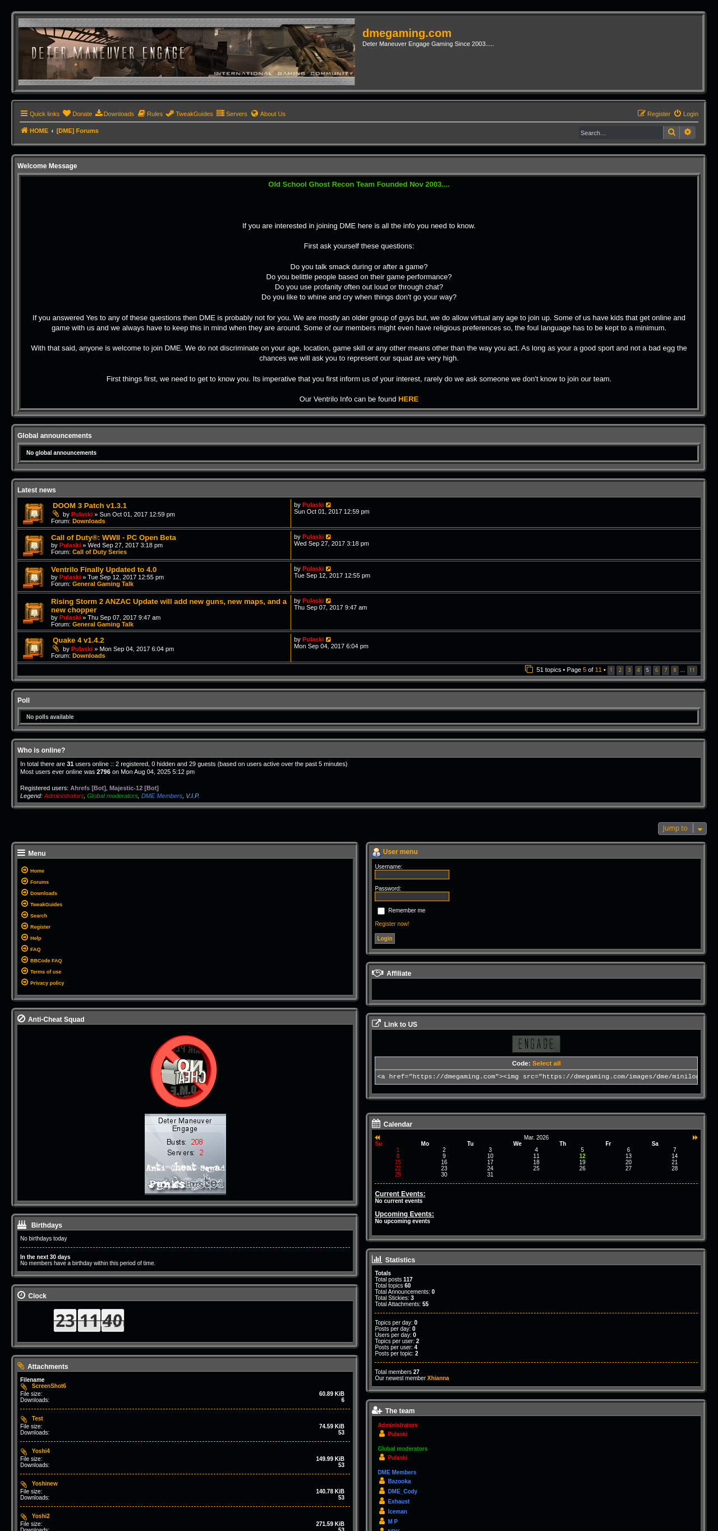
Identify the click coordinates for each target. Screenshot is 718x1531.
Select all (546, 1063)
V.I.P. (193, 795)
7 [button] (665, 670)
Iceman (397, 1512)
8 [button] (674, 670)
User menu (394, 852)
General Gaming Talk (103, 583)
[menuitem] (77, 114)
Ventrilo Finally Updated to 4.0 (104, 569)
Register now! (392, 924)
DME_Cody (402, 1491)
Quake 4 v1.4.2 (78, 640)
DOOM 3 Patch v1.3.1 (90, 505)
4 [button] (638, 670)
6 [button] (656, 670)
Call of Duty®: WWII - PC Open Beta (113, 537)
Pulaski (82, 514)
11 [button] (692, 670)
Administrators (64, 795)
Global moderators (112, 795)
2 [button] (620, 670)
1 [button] (611, 670)
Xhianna (438, 1378)
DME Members (161, 795)
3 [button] (629, 670)
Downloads (88, 521)
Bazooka (399, 1481)
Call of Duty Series (99, 551)
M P (393, 1522)
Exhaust (398, 1501)
